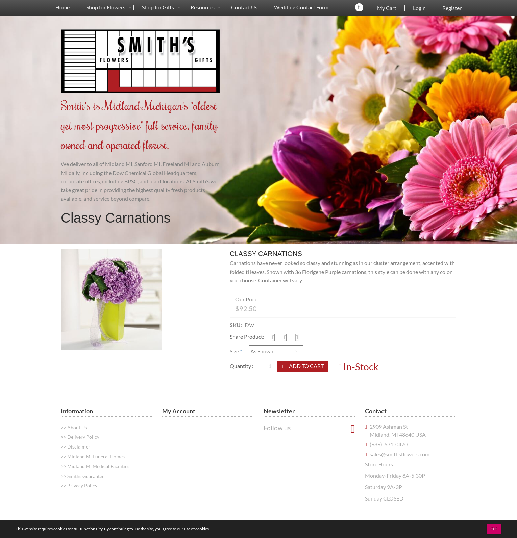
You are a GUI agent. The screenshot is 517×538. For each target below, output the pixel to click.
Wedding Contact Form (301, 7)
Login (419, 8)
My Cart (386, 8)
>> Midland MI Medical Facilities (95, 466)
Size (234, 351)
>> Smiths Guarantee (82, 476)
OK (494, 528)
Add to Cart (306, 366)
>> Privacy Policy (79, 485)
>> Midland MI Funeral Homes (93, 456)
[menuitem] (62, 7)
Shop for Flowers (105, 7)
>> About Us (74, 427)
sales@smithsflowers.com (399, 454)
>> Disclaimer (75, 447)
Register (452, 8)
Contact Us (244, 7)
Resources (203, 7)
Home (62, 7)
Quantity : (242, 366)
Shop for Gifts (158, 7)
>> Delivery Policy (80, 437)
